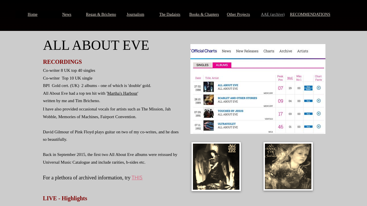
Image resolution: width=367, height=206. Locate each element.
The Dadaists (169, 14)
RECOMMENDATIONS (310, 14)
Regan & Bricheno (101, 14)
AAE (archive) (273, 14)
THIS (137, 177)
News (66, 14)
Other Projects (238, 14)
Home (33, 14)
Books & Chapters (204, 14)
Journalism (135, 14)
